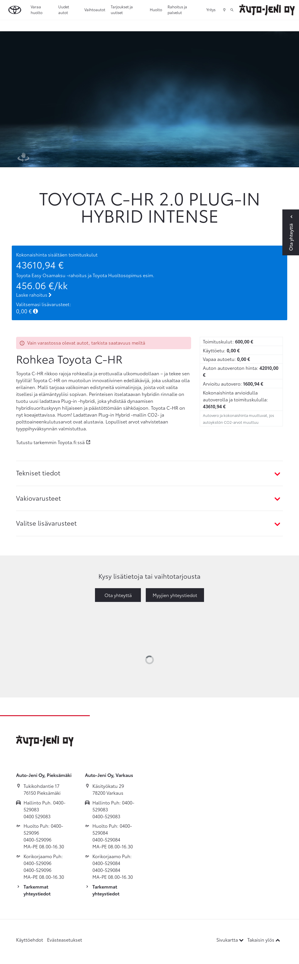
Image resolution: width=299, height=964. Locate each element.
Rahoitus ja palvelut (177, 9)
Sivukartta (230, 939)
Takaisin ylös (263, 939)
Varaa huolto (36, 9)
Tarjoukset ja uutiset (122, 9)
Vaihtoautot (94, 9)
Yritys (210, 9)
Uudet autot (63, 9)
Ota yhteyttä (118, 595)
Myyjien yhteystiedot (175, 595)
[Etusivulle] (267, 9)
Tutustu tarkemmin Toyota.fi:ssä (50, 442)
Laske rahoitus (34, 294)
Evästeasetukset (64, 939)
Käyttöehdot (29, 939)
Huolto (156, 9)
